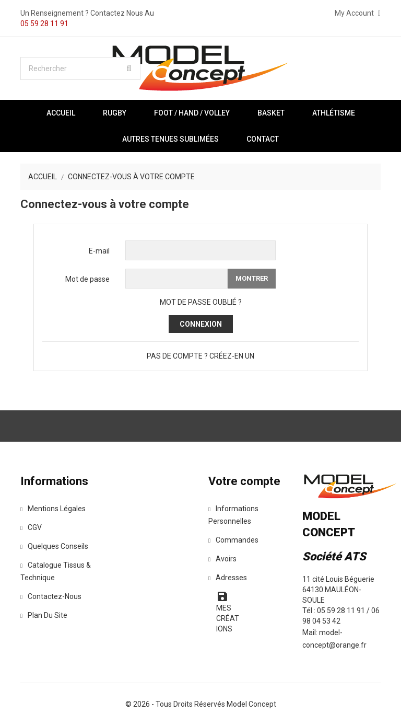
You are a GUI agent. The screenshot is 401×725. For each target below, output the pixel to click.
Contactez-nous (50, 596)
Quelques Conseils (54, 546)
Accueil (60, 113)
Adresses (227, 577)
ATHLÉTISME (333, 113)
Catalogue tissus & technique (55, 571)
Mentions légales (53, 508)
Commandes (233, 540)
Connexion (201, 324)
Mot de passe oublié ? (201, 302)
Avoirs (222, 559)
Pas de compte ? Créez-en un (200, 356)
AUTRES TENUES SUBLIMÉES (170, 139)
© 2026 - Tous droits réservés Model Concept (200, 704)
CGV (31, 527)
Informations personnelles (233, 514)
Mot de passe (87, 279)
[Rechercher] (80, 68)
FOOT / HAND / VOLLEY (192, 113)
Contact (262, 139)
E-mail (99, 251)
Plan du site (43, 615)
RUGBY (114, 113)
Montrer (251, 278)
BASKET (271, 113)
